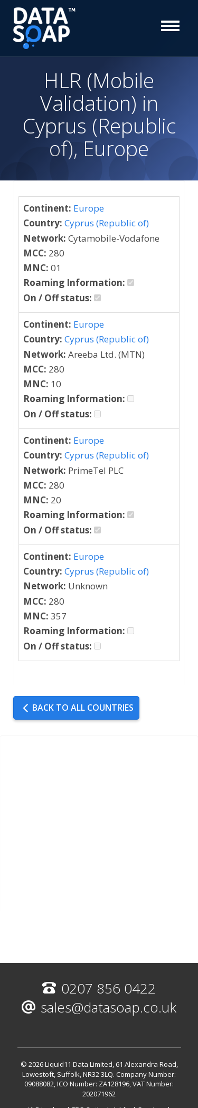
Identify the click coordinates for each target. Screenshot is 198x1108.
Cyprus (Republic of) (106, 223)
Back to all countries (78, 707)
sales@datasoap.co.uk (99, 1007)
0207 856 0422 (99, 988)
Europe (88, 208)
